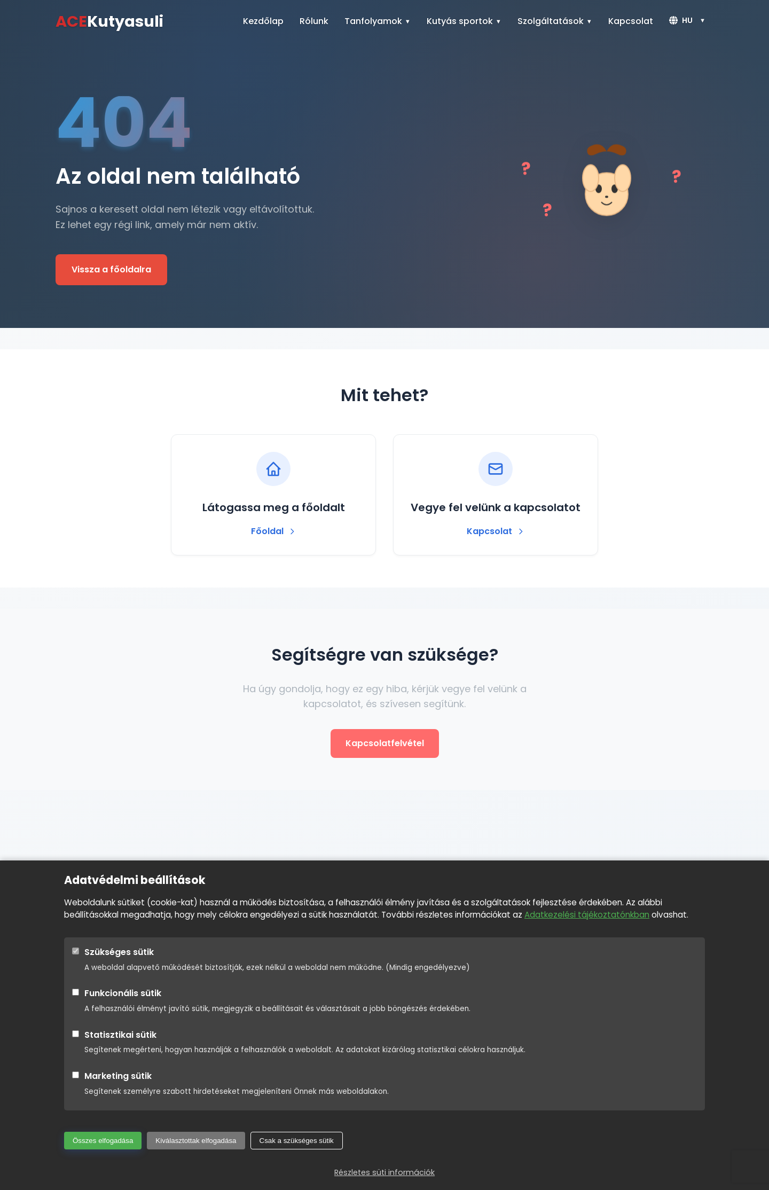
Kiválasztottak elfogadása (195, 1141)
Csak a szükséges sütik (297, 1141)
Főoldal (273, 531)
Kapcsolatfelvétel (385, 743)
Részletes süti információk (384, 1172)
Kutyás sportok (460, 21)
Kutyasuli (109, 21)
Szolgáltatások (550, 21)
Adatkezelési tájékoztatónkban (586, 914)
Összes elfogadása (103, 1141)
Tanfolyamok (373, 21)
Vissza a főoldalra (111, 269)
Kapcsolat (630, 21)
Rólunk (314, 21)
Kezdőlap (263, 21)
